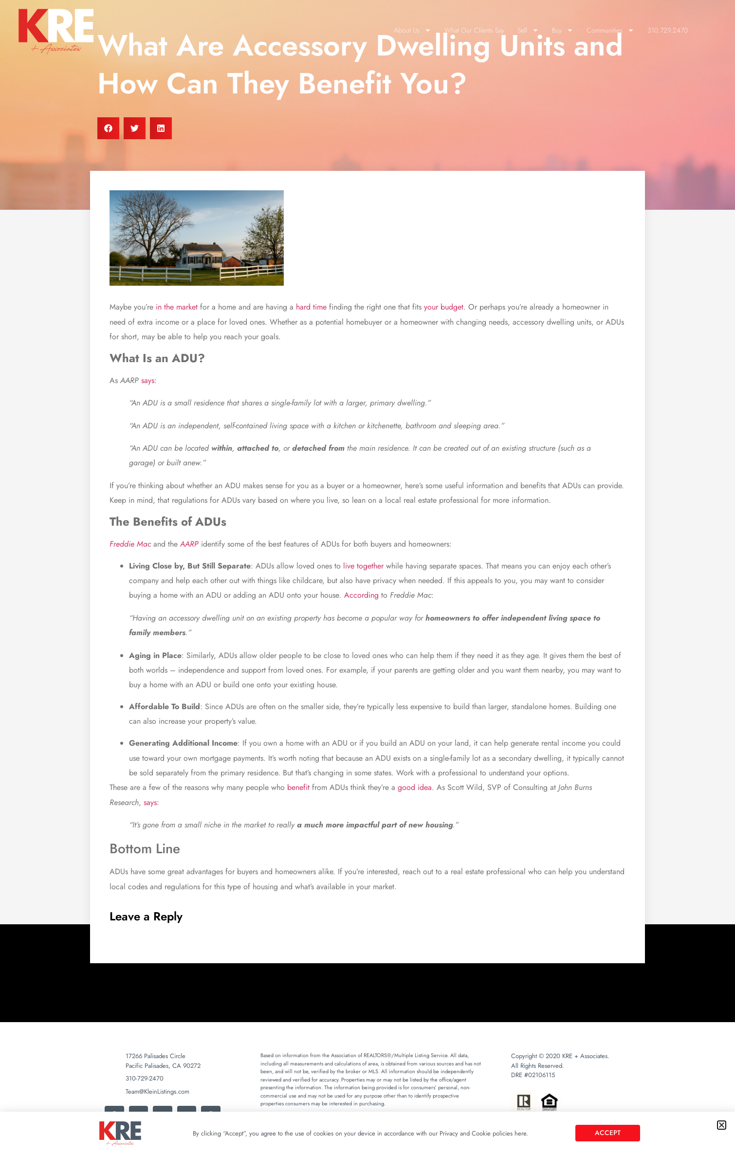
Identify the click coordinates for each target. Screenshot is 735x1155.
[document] (367, 577)
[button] (721, 1125)
